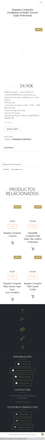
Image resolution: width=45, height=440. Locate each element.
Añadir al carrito (12, 129)
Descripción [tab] (8, 147)
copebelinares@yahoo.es (22, 402)
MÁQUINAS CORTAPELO (21, 139)
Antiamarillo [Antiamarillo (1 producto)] (6, 169)
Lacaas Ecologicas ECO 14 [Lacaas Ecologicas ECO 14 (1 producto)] (17, 169)
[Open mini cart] (40, 435)
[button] (12, 243)
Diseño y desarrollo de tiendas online (13, 439)
